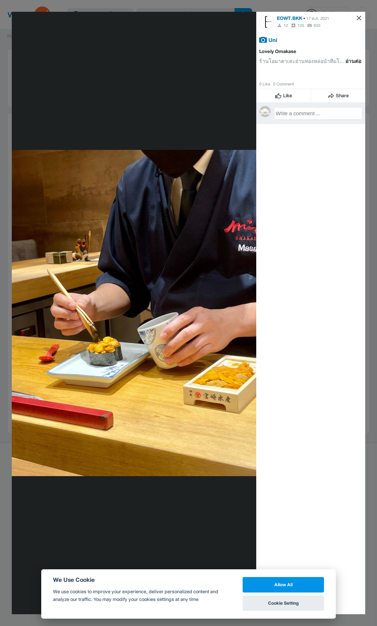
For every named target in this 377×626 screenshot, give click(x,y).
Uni (272, 39)
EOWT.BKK (289, 18)
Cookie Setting (283, 602)
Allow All (283, 584)
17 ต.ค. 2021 (317, 18)
